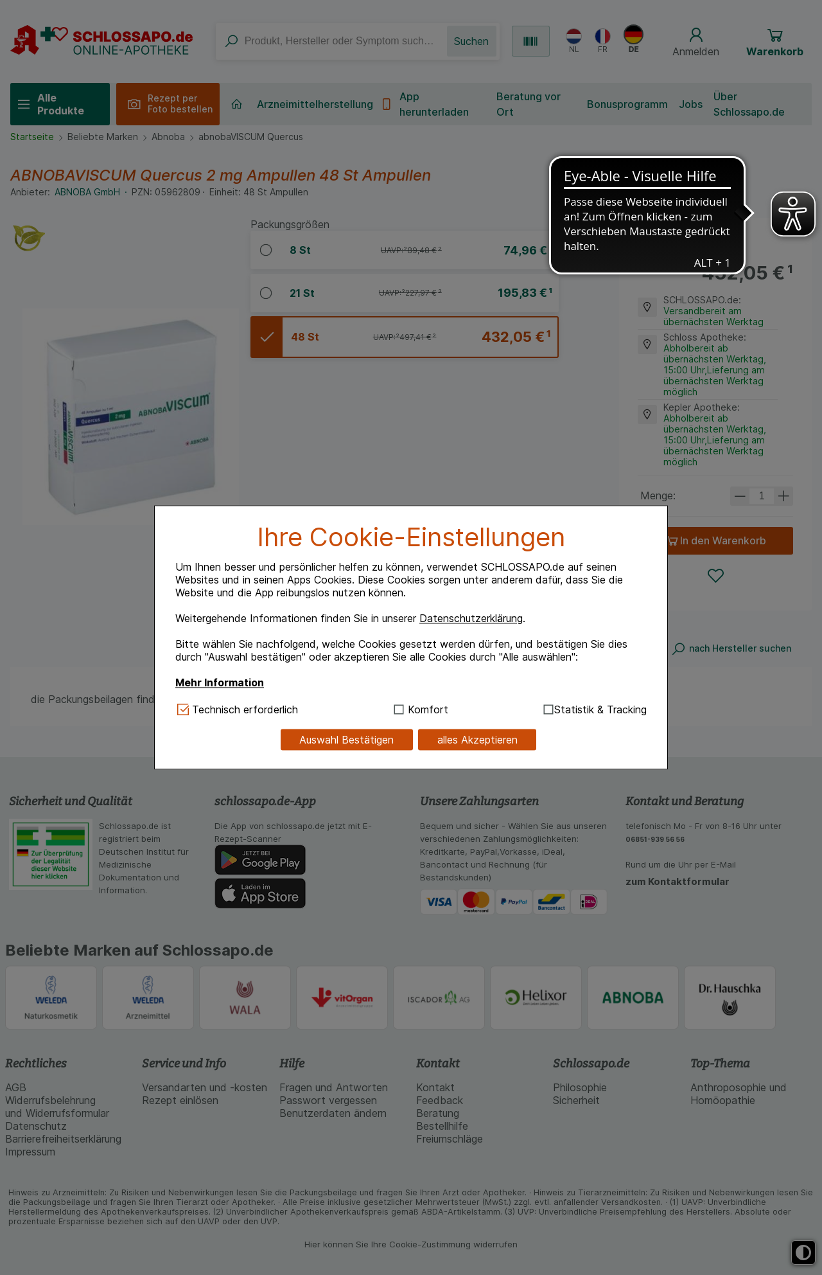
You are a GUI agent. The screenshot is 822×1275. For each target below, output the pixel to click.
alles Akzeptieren (477, 739)
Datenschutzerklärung (471, 618)
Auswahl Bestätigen (346, 739)
